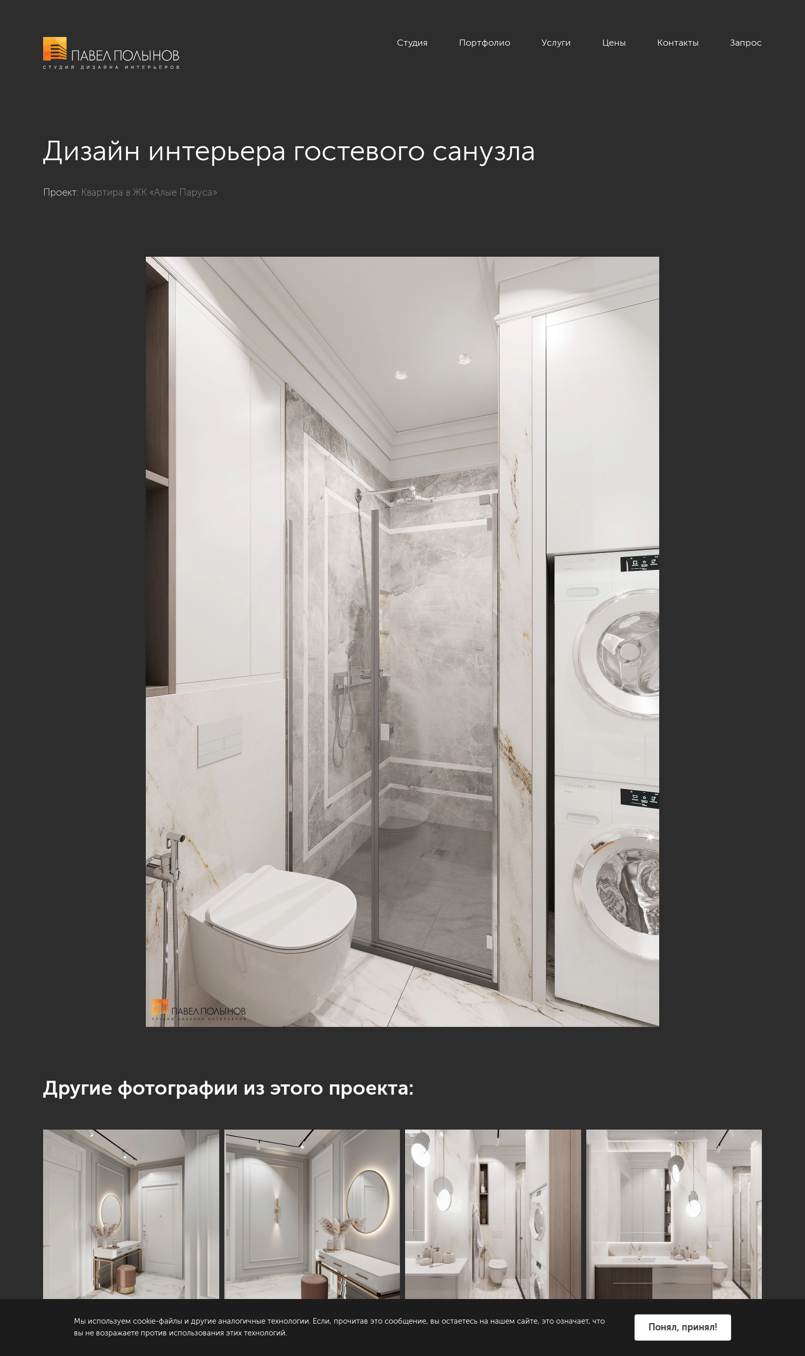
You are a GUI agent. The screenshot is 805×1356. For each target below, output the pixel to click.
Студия (412, 42)
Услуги (556, 42)
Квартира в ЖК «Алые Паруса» (149, 192)
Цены (614, 42)
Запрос (746, 42)
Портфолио (484, 42)
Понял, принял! (682, 1327)
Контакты (678, 42)
